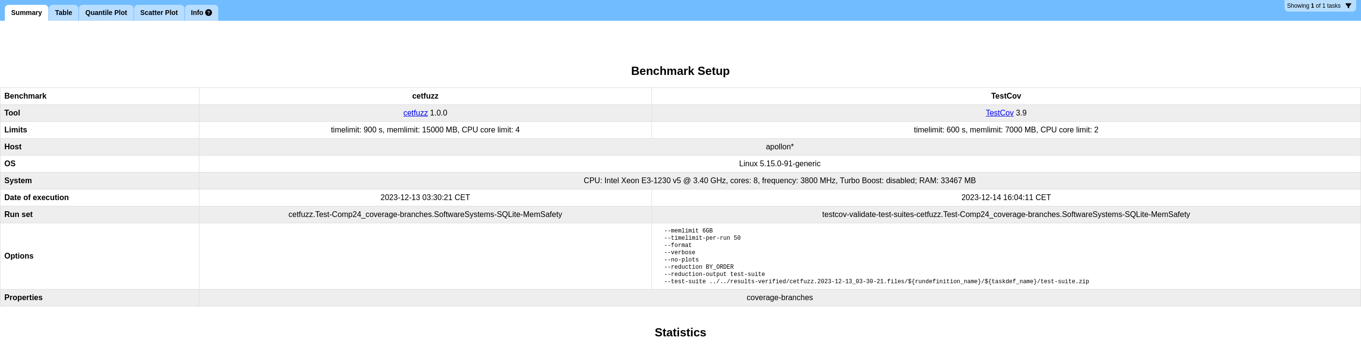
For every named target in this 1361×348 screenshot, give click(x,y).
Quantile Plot (106, 12)
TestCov (1000, 113)
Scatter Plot (159, 12)
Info (201, 12)
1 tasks (1319, 7)
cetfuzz (415, 113)
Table (64, 12)
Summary (26, 12)
